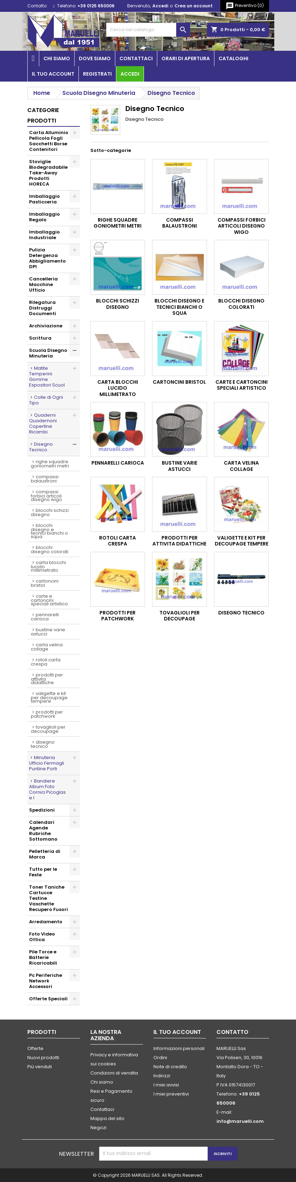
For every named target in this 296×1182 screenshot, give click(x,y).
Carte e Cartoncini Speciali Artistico (49, 600)
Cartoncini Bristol (44, 583)
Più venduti (39, 1066)
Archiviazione (45, 325)
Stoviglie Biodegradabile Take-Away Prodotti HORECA (48, 172)
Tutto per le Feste (43, 872)
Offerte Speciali (48, 998)
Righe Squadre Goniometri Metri (50, 463)
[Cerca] (148, 30)
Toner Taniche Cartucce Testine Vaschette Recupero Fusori (48, 898)
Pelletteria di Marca (44, 854)
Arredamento (45, 921)
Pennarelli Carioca (45, 616)
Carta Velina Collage (47, 646)
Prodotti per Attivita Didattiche (47, 679)
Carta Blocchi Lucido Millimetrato (48, 566)
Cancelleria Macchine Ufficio (43, 284)
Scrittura (40, 338)
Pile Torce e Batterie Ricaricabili (43, 957)
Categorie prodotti (43, 115)
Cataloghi (233, 58)
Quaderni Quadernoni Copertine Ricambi (43, 423)
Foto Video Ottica (42, 937)
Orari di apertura (185, 58)
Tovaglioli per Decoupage (48, 729)
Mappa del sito (107, 1118)
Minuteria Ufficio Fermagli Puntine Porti (46, 763)
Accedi (160, 6)
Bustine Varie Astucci (48, 631)
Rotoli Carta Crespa (46, 661)
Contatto (37, 6)
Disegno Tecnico (41, 447)
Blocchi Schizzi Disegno (50, 512)
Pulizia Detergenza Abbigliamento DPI (47, 258)
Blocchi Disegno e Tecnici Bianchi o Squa (49, 531)
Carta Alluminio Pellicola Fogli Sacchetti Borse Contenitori (48, 141)
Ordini (160, 1057)
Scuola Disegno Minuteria (48, 353)
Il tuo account (53, 73)
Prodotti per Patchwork (47, 714)
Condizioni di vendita (114, 1073)
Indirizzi (161, 1075)
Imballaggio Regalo (44, 217)
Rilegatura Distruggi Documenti (42, 308)
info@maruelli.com (240, 1121)
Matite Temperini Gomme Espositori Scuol (47, 376)
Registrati (97, 73)
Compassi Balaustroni (44, 478)
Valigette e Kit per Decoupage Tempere (49, 697)
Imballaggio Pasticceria (44, 199)
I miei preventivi (171, 1094)
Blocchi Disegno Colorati (49, 549)
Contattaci (136, 58)
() (245, 6)
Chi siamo (56, 58)
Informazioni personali (179, 1048)
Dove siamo (95, 58)
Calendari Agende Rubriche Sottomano (43, 830)
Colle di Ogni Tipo (46, 400)
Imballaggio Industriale (44, 235)
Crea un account (193, 6)
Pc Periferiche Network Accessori (45, 981)
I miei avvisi (166, 1085)
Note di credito (170, 1066)
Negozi (98, 1127)
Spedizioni (42, 810)
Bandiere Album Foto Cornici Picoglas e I (47, 789)
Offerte (35, 1048)
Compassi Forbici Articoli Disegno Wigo (46, 495)
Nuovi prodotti (43, 1057)
